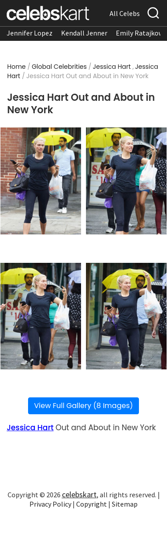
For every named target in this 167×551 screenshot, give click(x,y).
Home (16, 66)
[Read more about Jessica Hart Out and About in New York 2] (126, 180)
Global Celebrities (59, 66)
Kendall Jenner (84, 32)
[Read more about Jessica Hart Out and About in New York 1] (40, 180)
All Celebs (125, 13)
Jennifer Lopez (30, 32)
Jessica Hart (111, 66)
